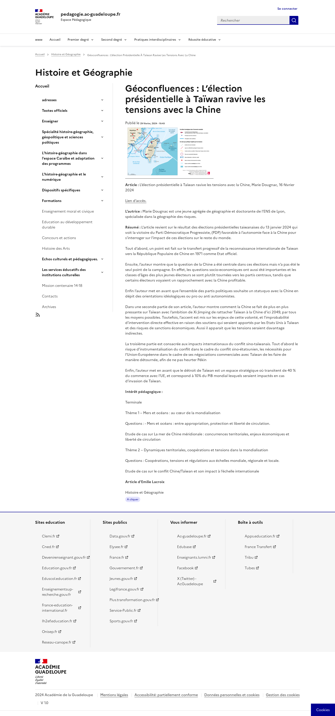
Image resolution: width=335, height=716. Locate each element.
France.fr (117, 557)
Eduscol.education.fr (59, 578)
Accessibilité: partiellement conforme (166, 694)
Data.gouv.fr (120, 536)
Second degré (111, 39)
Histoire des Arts (56, 248)
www (38, 39)
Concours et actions (59, 237)
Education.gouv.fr (57, 568)
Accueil (55, 39)
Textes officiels (54, 110)
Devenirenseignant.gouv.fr (63, 557)
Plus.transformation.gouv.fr (131, 599)
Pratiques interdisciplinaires (155, 39)
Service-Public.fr (123, 610)
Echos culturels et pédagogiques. (70, 259)
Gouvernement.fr (124, 568)
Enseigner (50, 121)
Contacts (50, 296)
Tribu (249, 557)
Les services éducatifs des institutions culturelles (64, 272)
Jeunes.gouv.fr (121, 578)
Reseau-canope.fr (56, 642)
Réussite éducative (202, 39)
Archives (49, 306)
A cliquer (132, 499)
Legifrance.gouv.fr (124, 589)
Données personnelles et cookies (231, 694)
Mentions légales (114, 694)
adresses (49, 100)
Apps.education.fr (260, 536)
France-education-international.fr (57, 607)
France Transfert (258, 546)
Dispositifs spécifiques (61, 190)
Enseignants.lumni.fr (194, 557)
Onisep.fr (49, 631)
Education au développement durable (67, 224)
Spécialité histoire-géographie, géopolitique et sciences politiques (67, 137)
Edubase (184, 546)
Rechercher (294, 20)
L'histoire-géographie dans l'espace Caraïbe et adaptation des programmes (68, 158)
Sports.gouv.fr (121, 621)
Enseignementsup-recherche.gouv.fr (57, 592)
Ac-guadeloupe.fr (191, 536)
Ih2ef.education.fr (57, 621)
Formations (51, 200)
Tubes (250, 568)
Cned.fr (48, 546)
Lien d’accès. (135, 200)
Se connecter (287, 8)
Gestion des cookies (283, 694)
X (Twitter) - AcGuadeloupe (190, 581)
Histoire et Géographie (66, 54)
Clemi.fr (48, 536)
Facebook (185, 568)
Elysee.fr (116, 546)
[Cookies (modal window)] (323, 710)
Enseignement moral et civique (68, 211)
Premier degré (78, 39)
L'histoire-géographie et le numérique (64, 176)
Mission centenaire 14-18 (62, 285)
